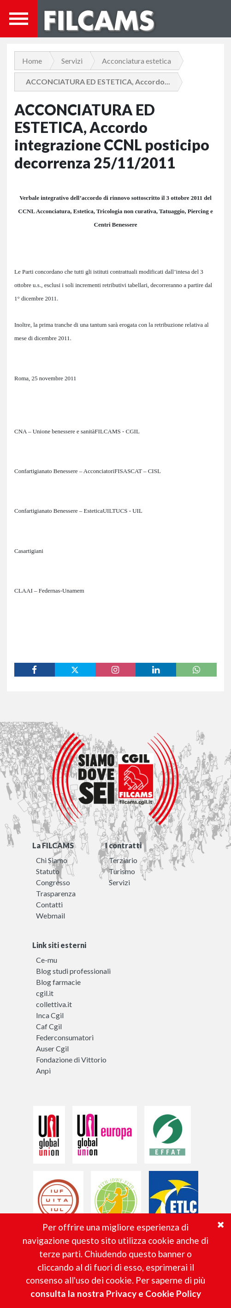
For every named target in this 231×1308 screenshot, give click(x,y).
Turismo (122, 871)
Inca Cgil (50, 1015)
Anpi (43, 1070)
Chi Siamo (51, 860)
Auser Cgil (52, 1048)
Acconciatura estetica (136, 60)
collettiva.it (54, 1004)
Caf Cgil (49, 1026)
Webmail (50, 915)
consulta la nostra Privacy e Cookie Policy (115, 1293)
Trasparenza (56, 893)
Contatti (49, 904)
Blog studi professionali (73, 970)
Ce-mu (46, 959)
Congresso (53, 882)
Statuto (47, 871)
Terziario (123, 860)
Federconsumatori (65, 1037)
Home (32, 60)
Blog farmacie (58, 982)
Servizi (72, 60)
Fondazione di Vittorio (71, 1059)
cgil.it (44, 993)
